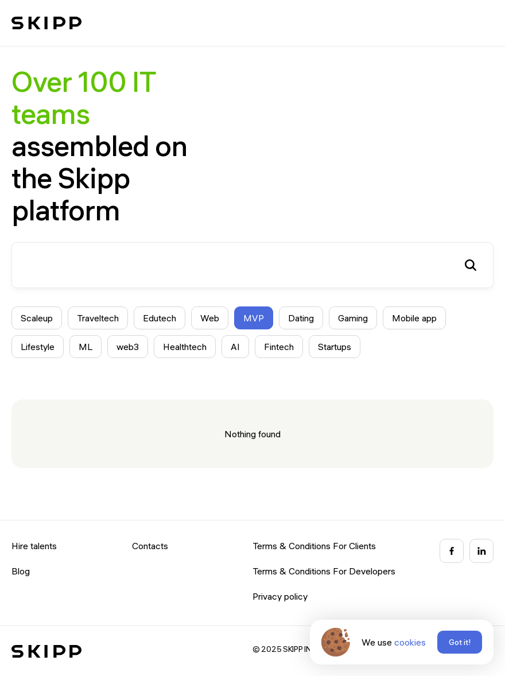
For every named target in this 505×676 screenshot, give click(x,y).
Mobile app (414, 318)
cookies (410, 642)
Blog (20, 571)
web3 (127, 346)
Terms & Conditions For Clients (314, 545)
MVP (253, 318)
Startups (334, 346)
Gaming (353, 318)
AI (235, 346)
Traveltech (98, 318)
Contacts (150, 545)
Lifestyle (38, 346)
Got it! (460, 642)
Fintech (279, 346)
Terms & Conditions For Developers (323, 571)
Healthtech (185, 346)
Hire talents (34, 545)
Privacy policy (280, 596)
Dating (301, 318)
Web (209, 318)
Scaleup (37, 318)
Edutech (159, 318)
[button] (482, 22)
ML (85, 346)
